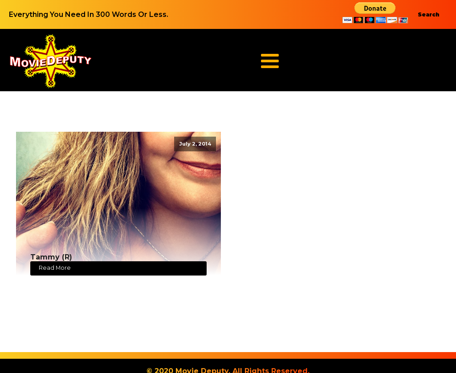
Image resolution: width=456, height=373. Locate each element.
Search (429, 14)
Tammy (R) (51, 257)
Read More (55, 267)
